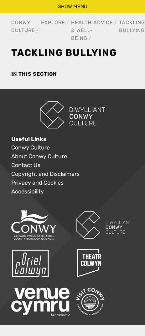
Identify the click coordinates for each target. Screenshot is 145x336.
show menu (72, 6)
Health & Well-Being (82, 30)
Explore (53, 22)
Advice (103, 22)
